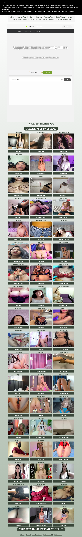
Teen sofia (41, 462)
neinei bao (18, 352)
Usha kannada (63, 264)
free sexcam (63, 371)
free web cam (63, 173)
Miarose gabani (64, 242)
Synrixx (41, 154)
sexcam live (63, 195)
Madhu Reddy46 (41, 484)
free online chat (41, 371)
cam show (18, 217)
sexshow (41, 151)
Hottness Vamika (64, 286)
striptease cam (63, 305)
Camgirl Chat (16, 19)
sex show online (64, 239)
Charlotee (64, 418)
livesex (63, 481)
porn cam (18, 393)
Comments (33, 124)
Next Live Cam (47, 124)
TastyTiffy (41, 374)
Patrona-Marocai (18, 286)
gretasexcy (18, 330)
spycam (40, 415)
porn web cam (63, 459)
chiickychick (41, 308)
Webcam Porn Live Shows (25, 17)
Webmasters (58, 535)
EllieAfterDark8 (63, 396)
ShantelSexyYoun (18, 484)
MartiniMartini (18, 418)
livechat (40, 349)
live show (18, 459)
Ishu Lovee (41, 242)
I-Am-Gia (63, 154)
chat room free (63, 217)
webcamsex (41, 195)
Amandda (41, 286)
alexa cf (63, 308)
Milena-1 (41, 264)
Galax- (63, 506)
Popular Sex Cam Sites (29, 19)
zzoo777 (63, 462)
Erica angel (18, 396)
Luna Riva (41, 440)
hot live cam (18, 349)
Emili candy (18, 154)
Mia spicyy (63, 330)
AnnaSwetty (18, 132)
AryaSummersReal (41, 198)
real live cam (18, 239)
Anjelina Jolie (64, 352)
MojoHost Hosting (37, 535)
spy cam (18, 525)
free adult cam (63, 283)
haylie (18, 374)
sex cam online (18, 261)
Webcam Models (48, 535)
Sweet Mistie (41, 396)
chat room (63, 415)
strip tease (41, 327)
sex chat (41, 393)
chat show (41, 261)
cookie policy (6, 9)
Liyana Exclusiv (41, 220)
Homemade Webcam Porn (44, 17)
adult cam (18, 503)
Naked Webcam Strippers (63, 17)
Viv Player (18, 198)
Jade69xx (63, 176)
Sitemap (22, 535)
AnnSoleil (41, 352)
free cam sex (18, 195)
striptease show (41, 217)
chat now (41, 283)
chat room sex (18, 283)
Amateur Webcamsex (63, 19)
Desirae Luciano (41, 132)
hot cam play (41, 173)
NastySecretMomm (18, 264)
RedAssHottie (64, 440)
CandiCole (64, 220)
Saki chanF (41, 418)
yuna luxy (18, 440)
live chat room (63, 349)
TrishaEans (41, 506)
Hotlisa (18, 176)
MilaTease (18, 462)
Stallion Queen (63, 374)
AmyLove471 (18, 308)
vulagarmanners (64, 132)
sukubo (41, 176)
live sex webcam (41, 525)
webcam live (18, 305)
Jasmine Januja (18, 242)
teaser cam (63, 151)
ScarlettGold (63, 198)
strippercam (18, 415)
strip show (18, 173)
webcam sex (18, 151)
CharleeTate (63, 484)
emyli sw (18, 220)
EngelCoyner (41, 330)
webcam (41, 305)
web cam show (63, 393)
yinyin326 (18, 506)
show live (64, 261)
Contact (28, 535)
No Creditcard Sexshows (47, 19)
